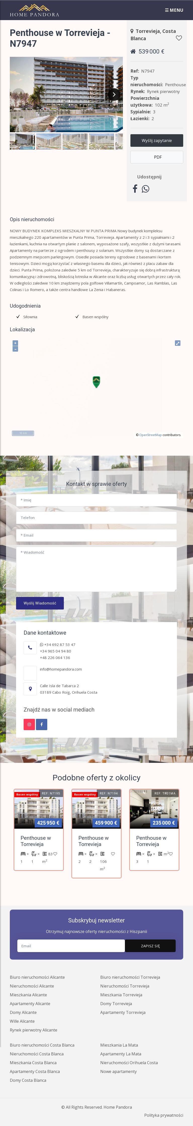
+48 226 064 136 (55, 657)
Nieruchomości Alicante (32, 986)
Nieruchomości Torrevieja (124, 986)
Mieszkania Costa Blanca (33, 1062)
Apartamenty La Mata (120, 1054)
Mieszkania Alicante (28, 995)
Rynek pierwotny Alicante (33, 1030)
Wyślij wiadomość (40, 603)
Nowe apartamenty (118, 1071)
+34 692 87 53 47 (57, 644)
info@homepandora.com (61, 669)
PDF (158, 157)
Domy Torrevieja (116, 1003)
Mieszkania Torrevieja (121, 995)
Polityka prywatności (163, 1115)
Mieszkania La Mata (119, 1045)
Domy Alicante (23, 1012)
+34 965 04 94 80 (55, 650)
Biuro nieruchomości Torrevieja (130, 977)
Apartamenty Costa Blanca (35, 1071)
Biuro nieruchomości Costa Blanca (42, 1045)
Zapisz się (150, 945)
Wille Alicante (22, 1021)
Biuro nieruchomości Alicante (37, 977)
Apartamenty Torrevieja (123, 1012)
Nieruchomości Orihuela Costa (129, 1062)
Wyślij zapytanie (157, 140)
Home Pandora (118, 1107)
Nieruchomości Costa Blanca (37, 1054)
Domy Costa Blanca (28, 1080)
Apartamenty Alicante (30, 1003)
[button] (22, 141)
